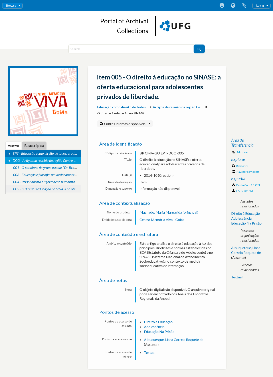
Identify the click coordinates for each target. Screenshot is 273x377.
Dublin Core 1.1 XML (246, 185)
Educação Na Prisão (159, 331)
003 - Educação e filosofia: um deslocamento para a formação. (57, 174)
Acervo (13, 145)
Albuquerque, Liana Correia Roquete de (173, 339)
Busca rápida (34, 145)
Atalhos (221, 5)
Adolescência (154, 326)
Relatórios (240, 166)
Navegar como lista (245, 171)
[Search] (131, 49)
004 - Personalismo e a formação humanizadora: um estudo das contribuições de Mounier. (77, 182)
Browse (11, 5)
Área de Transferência (244, 5)
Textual (149, 352)
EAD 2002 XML (243, 191)
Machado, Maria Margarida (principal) (169, 212)
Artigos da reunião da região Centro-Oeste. (179, 107)
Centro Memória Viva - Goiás (162, 219)
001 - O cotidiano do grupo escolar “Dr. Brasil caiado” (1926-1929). (61, 167)
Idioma (233, 5)
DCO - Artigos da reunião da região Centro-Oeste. (48, 160)
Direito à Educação (158, 322)
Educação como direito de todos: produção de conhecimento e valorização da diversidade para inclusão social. (123, 107)
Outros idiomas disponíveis (126, 124)
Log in (260, 5)
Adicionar (242, 152)
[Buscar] (199, 49)
